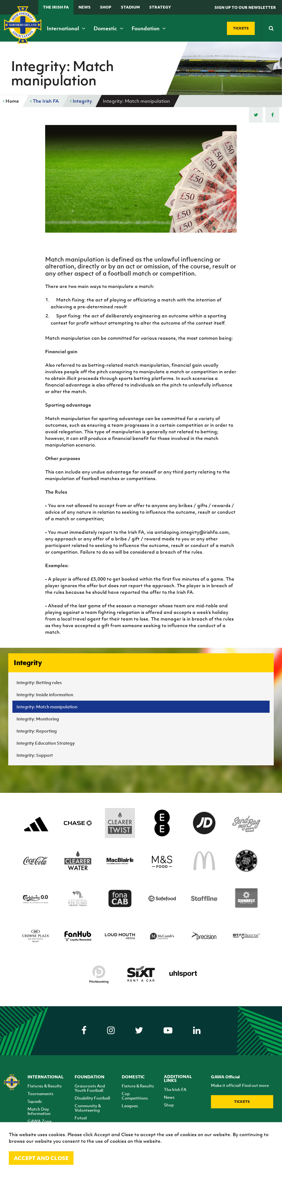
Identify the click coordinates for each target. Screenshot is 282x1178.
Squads (35, 1101)
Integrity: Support (35, 755)
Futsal (81, 1117)
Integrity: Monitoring (38, 719)
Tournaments (40, 1093)
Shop (105, 7)
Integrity (81, 101)
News (84, 7)
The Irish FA (56, 7)
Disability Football (92, 1098)
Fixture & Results (138, 1086)
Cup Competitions (135, 1096)
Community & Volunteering (88, 1108)
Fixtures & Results (45, 1086)
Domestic (108, 28)
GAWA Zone (39, 1121)
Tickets (242, 1101)
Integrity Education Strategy (46, 743)
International (66, 28)
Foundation (149, 28)
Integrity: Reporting (37, 731)
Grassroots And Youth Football (90, 1088)
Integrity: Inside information (45, 694)
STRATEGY (160, 7)
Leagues (130, 1105)
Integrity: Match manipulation (47, 706)
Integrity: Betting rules (39, 682)
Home (11, 101)
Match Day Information (39, 1111)
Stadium (130, 7)
